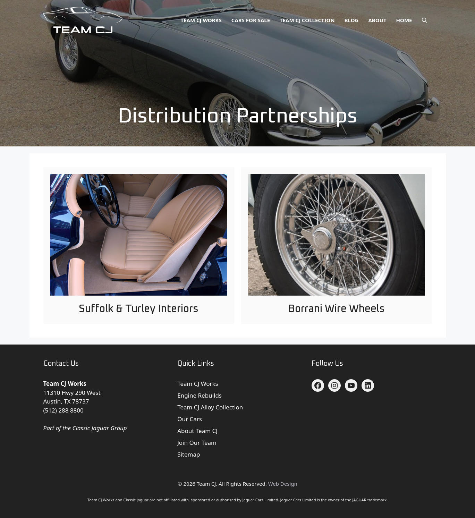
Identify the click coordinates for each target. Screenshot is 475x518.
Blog (352, 20)
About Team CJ (197, 431)
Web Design (282, 483)
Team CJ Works (201, 20)
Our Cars (189, 419)
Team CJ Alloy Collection (210, 407)
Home (404, 20)
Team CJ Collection (307, 20)
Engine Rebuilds (199, 395)
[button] (424, 20)
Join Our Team (197, 443)
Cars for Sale (250, 20)
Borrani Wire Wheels (336, 309)
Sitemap (188, 454)
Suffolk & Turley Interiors (138, 309)
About (377, 20)
